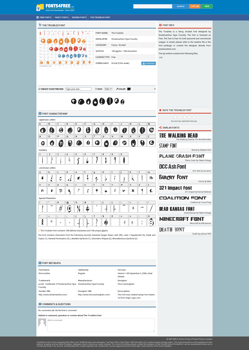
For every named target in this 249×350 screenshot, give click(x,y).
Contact (209, 339)
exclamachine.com (167, 49)
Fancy (114, 45)
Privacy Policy (198, 339)
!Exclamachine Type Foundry (124, 39)
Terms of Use (184, 339)
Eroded (122, 45)
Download (148, 63)
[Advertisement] (97, 77)
